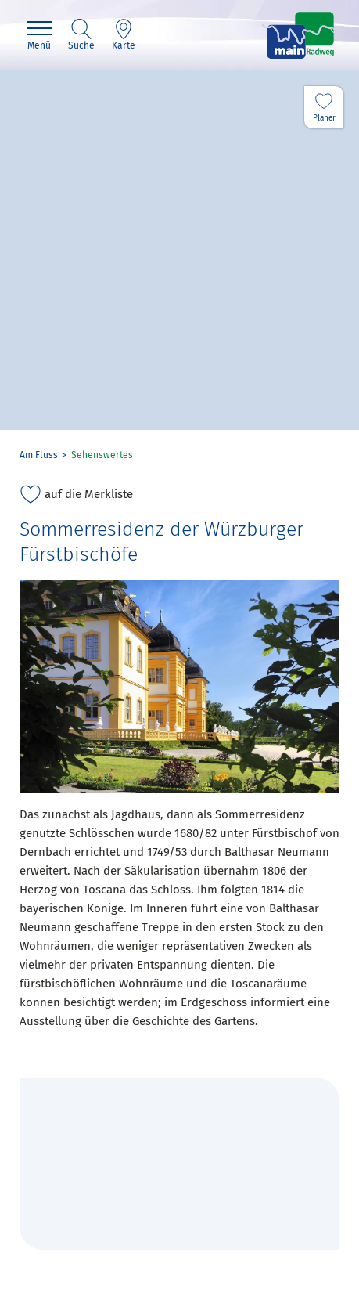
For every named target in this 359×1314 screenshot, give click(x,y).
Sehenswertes (102, 454)
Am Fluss (39, 454)
